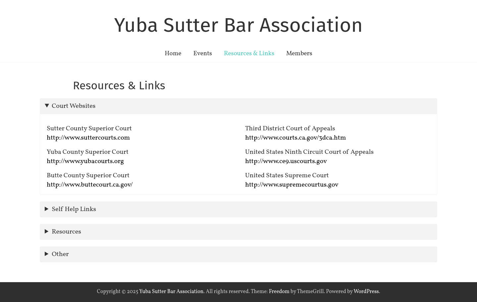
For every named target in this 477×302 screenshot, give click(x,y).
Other (60, 254)
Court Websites (73, 106)
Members (299, 53)
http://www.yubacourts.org (85, 161)
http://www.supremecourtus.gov (292, 185)
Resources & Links (249, 53)
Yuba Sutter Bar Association (238, 25)
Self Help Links (74, 209)
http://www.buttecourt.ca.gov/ (90, 185)
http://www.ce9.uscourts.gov (286, 161)
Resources (66, 232)
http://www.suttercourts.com (88, 138)
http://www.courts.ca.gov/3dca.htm (295, 138)
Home (173, 53)
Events (202, 53)
